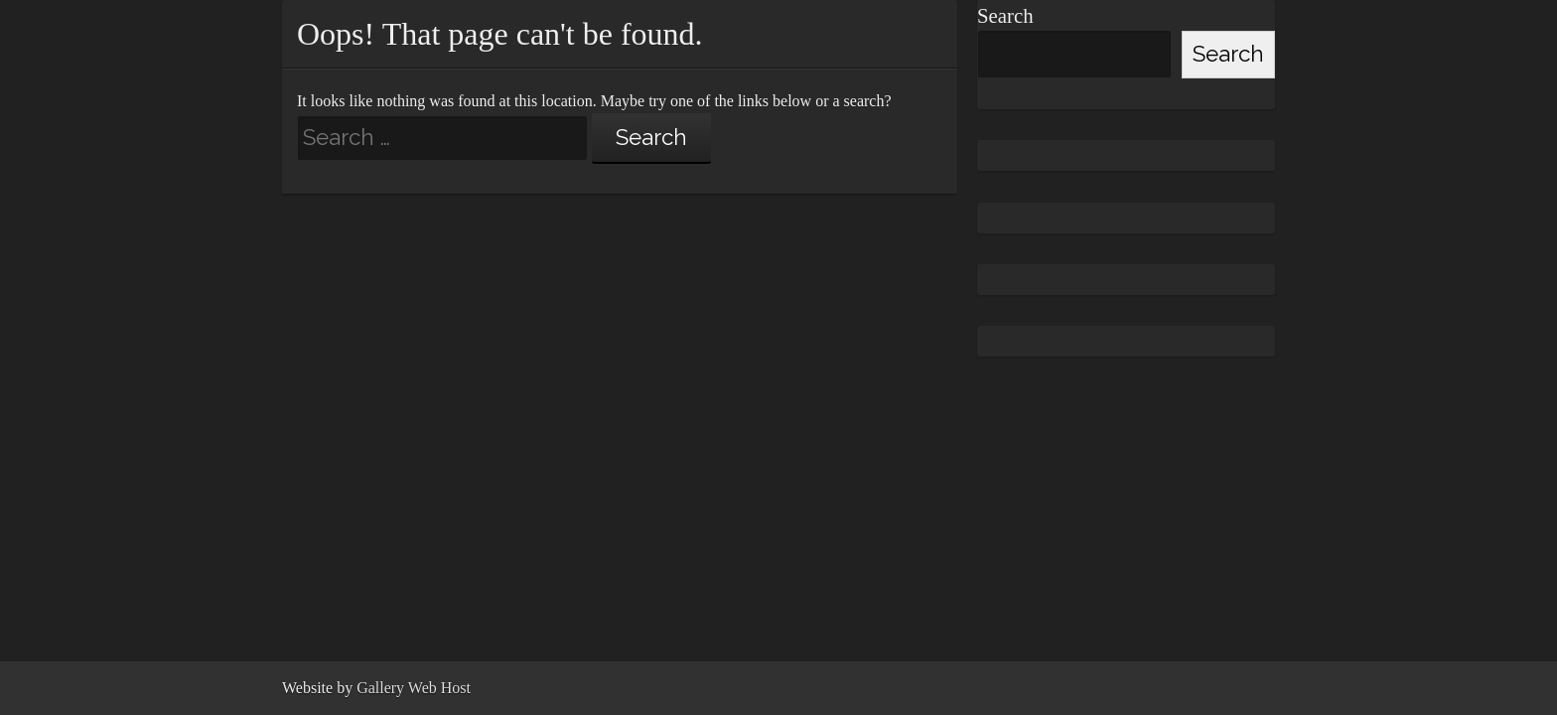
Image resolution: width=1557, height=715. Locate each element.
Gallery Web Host (413, 687)
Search (1005, 15)
